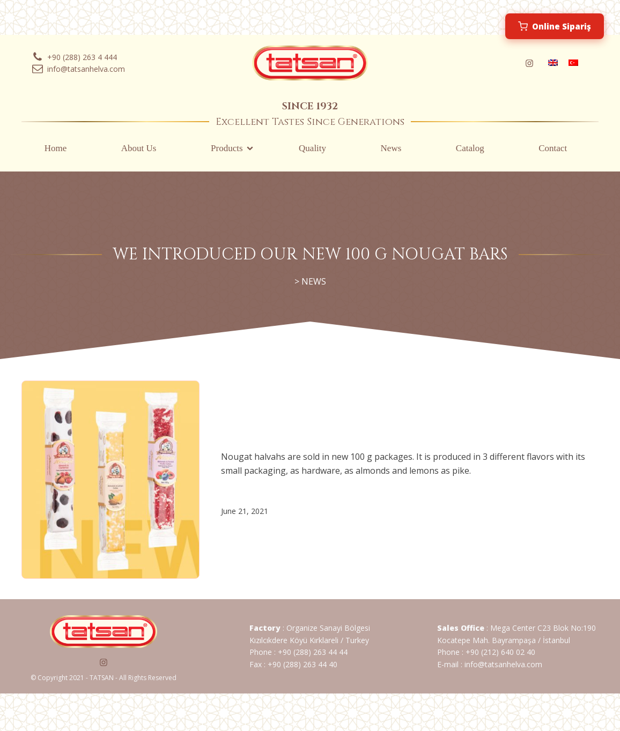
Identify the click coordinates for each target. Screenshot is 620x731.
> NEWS (310, 281)
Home (56, 148)
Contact (552, 148)
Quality (312, 148)
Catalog (470, 148)
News (391, 148)
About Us (139, 148)
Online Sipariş (554, 26)
